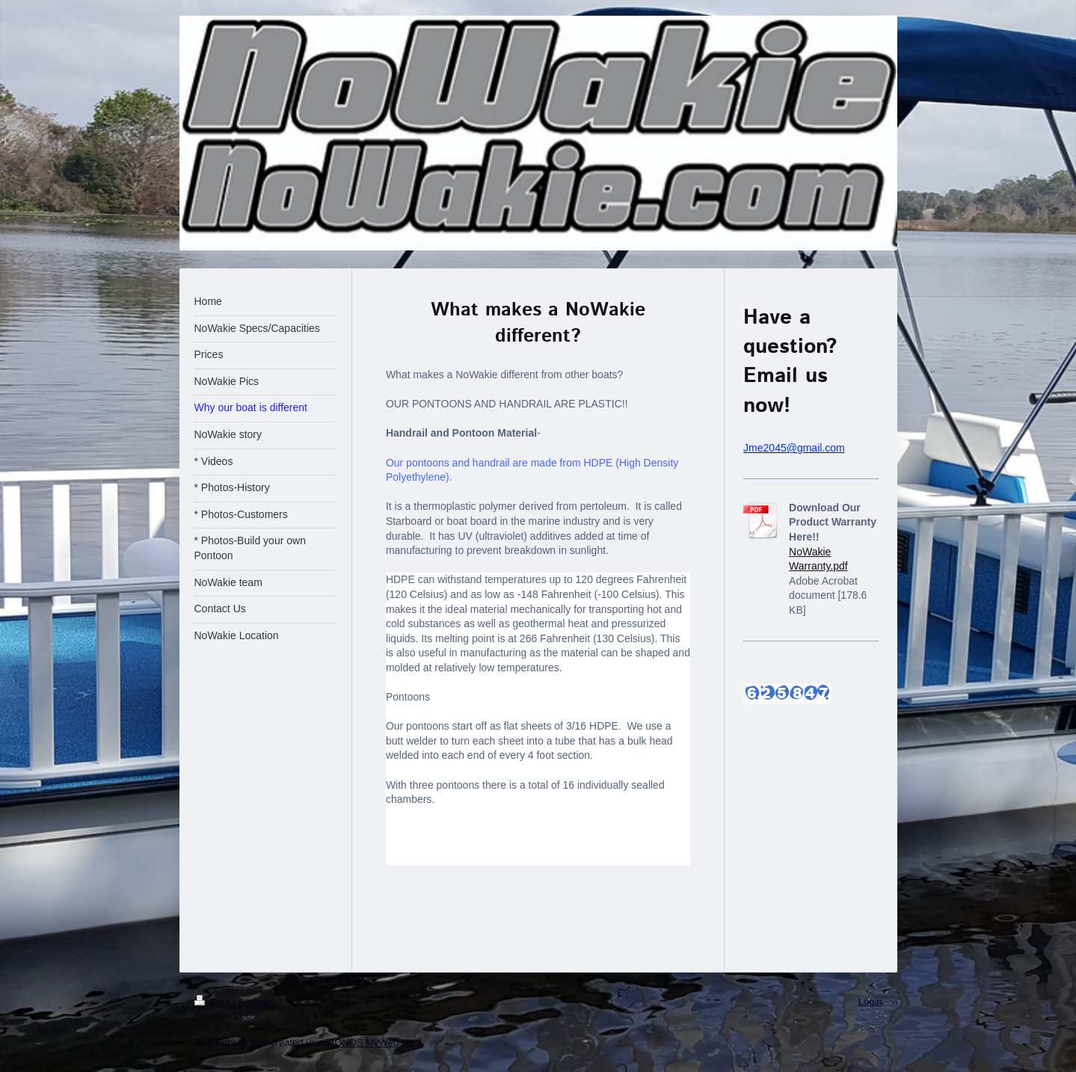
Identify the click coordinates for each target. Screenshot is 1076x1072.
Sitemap (256, 1002)
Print (213, 1002)
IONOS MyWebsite (373, 1042)
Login (870, 1001)
